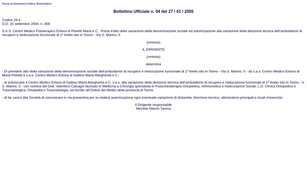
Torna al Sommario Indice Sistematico (26, 3)
